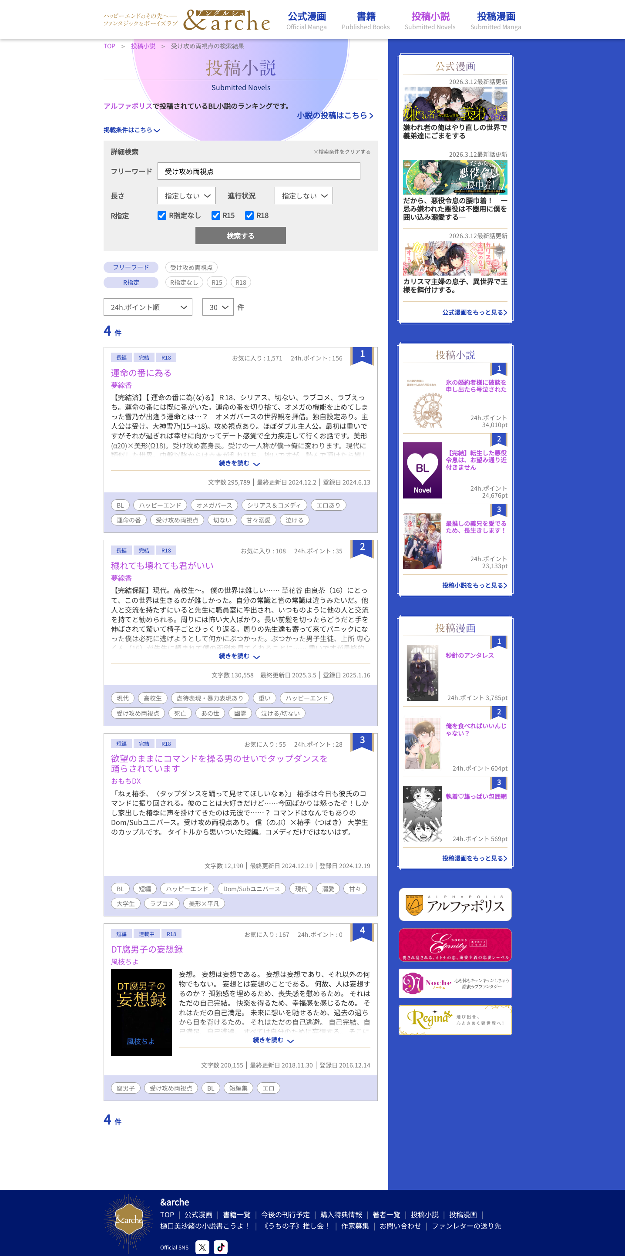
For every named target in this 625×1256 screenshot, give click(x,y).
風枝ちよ (125, 961)
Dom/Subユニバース (251, 888)
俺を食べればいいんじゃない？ (476, 729)
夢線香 (121, 385)
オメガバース (214, 505)
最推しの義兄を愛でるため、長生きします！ (476, 527)
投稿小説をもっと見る (472, 585)
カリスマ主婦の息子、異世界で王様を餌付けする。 (455, 285)
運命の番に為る (141, 372)
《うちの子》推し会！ (296, 1225)
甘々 (355, 888)
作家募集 (355, 1225)
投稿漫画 (463, 1214)
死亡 (180, 713)
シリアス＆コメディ (274, 505)
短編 (145, 888)
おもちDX (126, 780)
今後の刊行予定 (285, 1214)
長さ (117, 195)
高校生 (153, 698)
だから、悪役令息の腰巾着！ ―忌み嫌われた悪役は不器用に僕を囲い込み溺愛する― (455, 208)
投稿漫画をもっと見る (472, 858)
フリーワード (131, 171)
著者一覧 (386, 1214)
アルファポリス (128, 106)
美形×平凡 (204, 903)
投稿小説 (425, 1214)
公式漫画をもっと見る (472, 312)
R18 (262, 215)
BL (120, 505)
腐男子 (126, 1088)
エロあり (328, 505)
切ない (222, 519)
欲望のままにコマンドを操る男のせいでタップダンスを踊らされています (219, 763)
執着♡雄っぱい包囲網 (476, 796)
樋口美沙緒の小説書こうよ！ (205, 1225)
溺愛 (328, 888)
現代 (123, 698)
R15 (228, 215)
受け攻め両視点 (177, 519)
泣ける (295, 519)
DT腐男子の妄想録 (147, 949)
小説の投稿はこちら (332, 115)
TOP (167, 1214)
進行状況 (241, 195)
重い (265, 698)
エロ (268, 1088)
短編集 (238, 1088)
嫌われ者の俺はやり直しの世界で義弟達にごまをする (455, 131)
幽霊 (240, 713)
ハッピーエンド (160, 505)
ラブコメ (162, 903)
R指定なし (185, 215)
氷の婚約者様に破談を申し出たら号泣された (476, 386)
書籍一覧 (237, 1214)
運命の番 (129, 519)
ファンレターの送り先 (466, 1225)
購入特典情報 (341, 1214)
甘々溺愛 (258, 519)
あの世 (210, 713)
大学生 (126, 903)
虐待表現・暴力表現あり (210, 698)
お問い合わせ (400, 1225)
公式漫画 (198, 1214)
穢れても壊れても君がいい (162, 565)
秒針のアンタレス (470, 655)
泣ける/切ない (280, 713)
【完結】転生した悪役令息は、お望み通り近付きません (476, 460)
